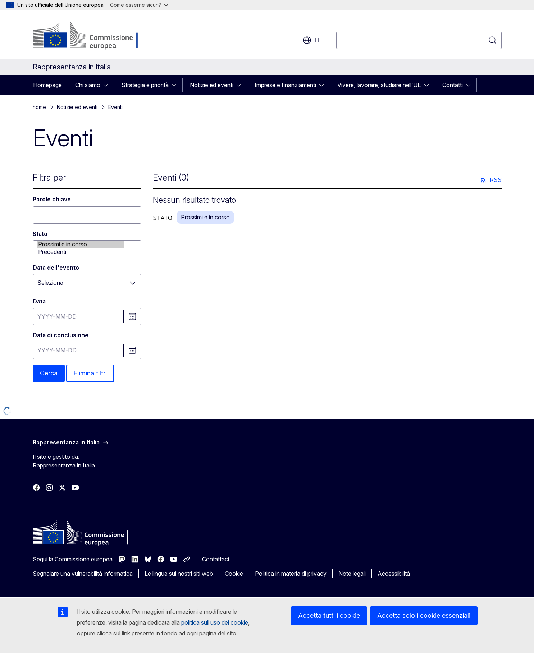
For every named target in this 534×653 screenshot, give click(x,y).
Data (39, 301)
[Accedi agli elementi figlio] (108, 85)
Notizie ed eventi (211, 84)
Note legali (352, 573)
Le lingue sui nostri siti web (179, 573)
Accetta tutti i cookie (329, 615)
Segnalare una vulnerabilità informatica (83, 573)
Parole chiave (52, 199)
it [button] (311, 40)
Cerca (49, 373)
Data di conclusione (60, 335)
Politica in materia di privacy (291, 573)
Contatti (452, 84)
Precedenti (80, 252)
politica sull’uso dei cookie (214, 622)
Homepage (47, 84)
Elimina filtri (90, 373)
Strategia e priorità (145, 84)
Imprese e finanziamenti (285, 84)
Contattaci (215, 559)
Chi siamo (87, 84)
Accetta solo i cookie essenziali (423, 615)
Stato (40, 233)
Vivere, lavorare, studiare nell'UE (379, 84)
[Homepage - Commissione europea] (90, 36)
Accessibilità (394, 573)
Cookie (234, 573)
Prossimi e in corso (80, 244)
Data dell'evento (56, 267)
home (39, 107)
